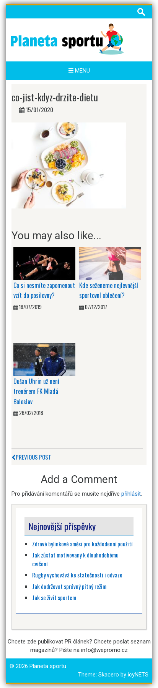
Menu (79, 70)
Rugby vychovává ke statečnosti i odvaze (77, 575)
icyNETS (138, 674)
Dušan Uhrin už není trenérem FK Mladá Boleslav (36, 391)
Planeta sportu (47, 666)
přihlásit (131, 493)
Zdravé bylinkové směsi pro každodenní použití (82, 543)
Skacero (108, 674)
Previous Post (31, 457)
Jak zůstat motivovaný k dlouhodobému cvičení (75, 559)
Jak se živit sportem (54, 597)
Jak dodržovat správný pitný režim (70, 586)
